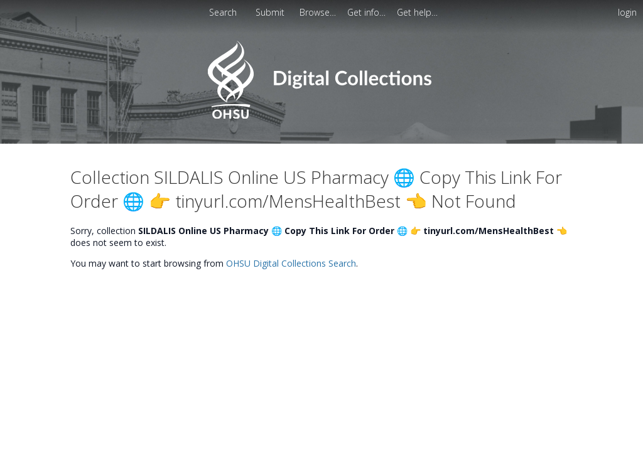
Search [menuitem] (223, 12)
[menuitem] (271, 12)
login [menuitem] (627, 12)
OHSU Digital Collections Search (291, 263)
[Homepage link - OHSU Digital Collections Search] (321, 116)
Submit (271, 12)
